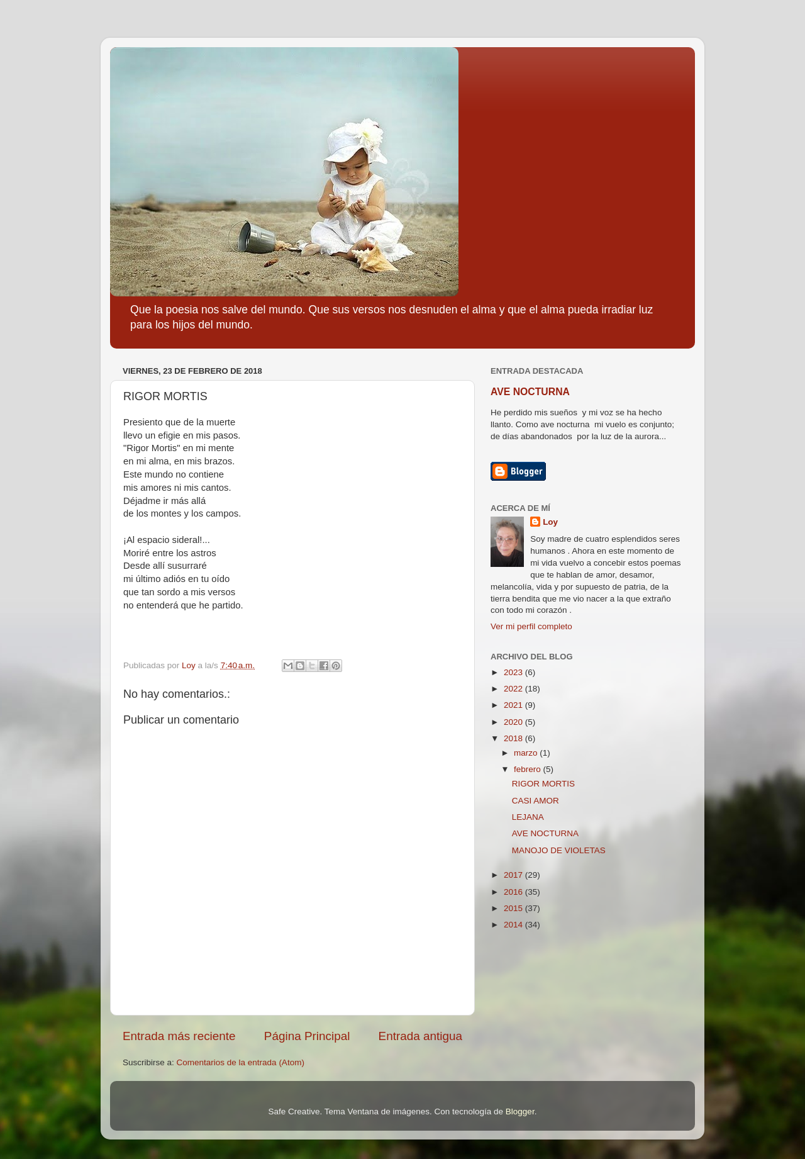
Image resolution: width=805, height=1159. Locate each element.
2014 (514, 924)
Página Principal (307, 1036)
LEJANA (528, 817)
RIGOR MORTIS (543, 783)
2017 (514, 875)
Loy (550, 522)
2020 (514, 722)
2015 (514, 908)
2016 (514, 892)
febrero (528, 769)
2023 (514, 672)
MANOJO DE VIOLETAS (559, 850)
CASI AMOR (535, 800)
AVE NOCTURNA (530, 391)
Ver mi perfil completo (531, 626)
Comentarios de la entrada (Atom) (240, 1062)
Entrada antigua (420, 1036)
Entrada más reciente (179, 1036)
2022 (514, 688)
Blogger (520, 1111)
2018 (514, 738)
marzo (527, 753)
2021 (514, 705)
